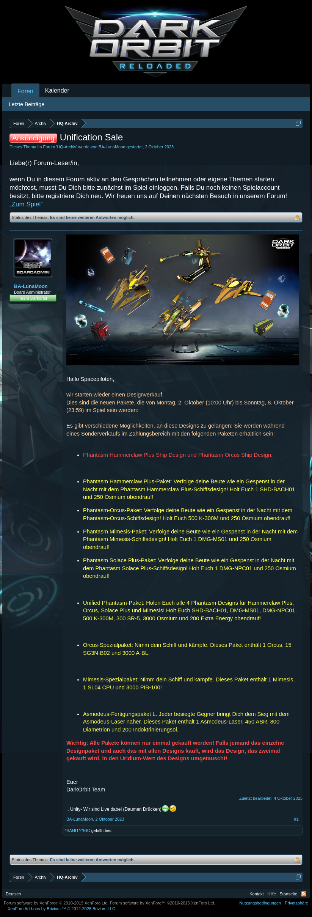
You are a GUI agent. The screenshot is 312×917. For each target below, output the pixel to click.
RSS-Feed (303, 894)
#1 (296, 819)
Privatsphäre (296, 903)
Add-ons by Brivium (62, 908)
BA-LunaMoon (112, 147)
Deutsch (13, 894)
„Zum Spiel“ (26, 204)
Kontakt (256, 894)
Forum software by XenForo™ (162, 903)
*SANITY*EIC (77, 830)
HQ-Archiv (66, 147)
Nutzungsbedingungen (260, 903)
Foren (25, 91)
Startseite (288, 894)
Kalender (57, 90)
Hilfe (272, 894)
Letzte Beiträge (26, 104)
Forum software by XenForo (56, 903)
